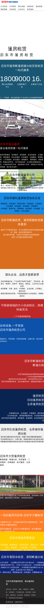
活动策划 (12, 9)
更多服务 (30, 9)
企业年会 (21, 9)
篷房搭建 (39, 6)
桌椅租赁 (30, 6)
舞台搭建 (21, 6)
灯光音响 (4, 6)
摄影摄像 (4, 9)
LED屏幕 (12, 6)
